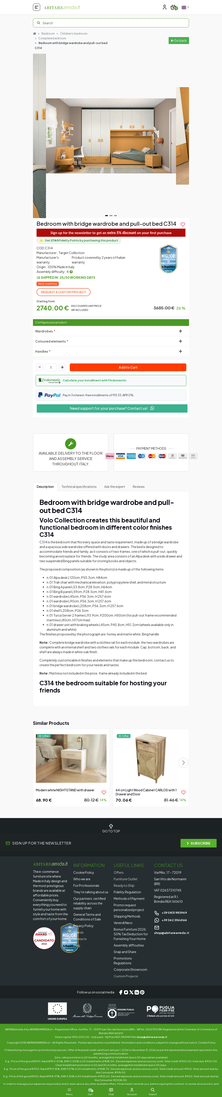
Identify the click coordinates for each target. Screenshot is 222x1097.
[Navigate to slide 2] (111, 216)
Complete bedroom (52, 38)
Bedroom (48, 33)
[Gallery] (111, 136)
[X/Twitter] (131, 992)
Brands (78, 932)
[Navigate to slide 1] (106, 216)
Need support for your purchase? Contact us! (112, 408)
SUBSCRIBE (198, 843)
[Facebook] (120, 992)
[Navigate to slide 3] (115, 216)
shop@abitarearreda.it (152, 1037)
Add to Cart (128, 367)
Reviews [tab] (139, 487)
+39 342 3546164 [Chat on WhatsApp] (171, 920)
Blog (77, 945)
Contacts (80, 939)
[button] (111, 380)
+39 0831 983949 (171, 913)
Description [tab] (45, 487)
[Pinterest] (142, 992)
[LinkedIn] (136, 992)
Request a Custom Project (63, 292)
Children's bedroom (74, 33)
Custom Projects (126, 976)
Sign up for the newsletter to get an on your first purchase (111, 233)
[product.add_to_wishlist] (182, 225)
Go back (179, 41)
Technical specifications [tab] (79, 487)
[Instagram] (126, 992)
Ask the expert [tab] (114, 487)
